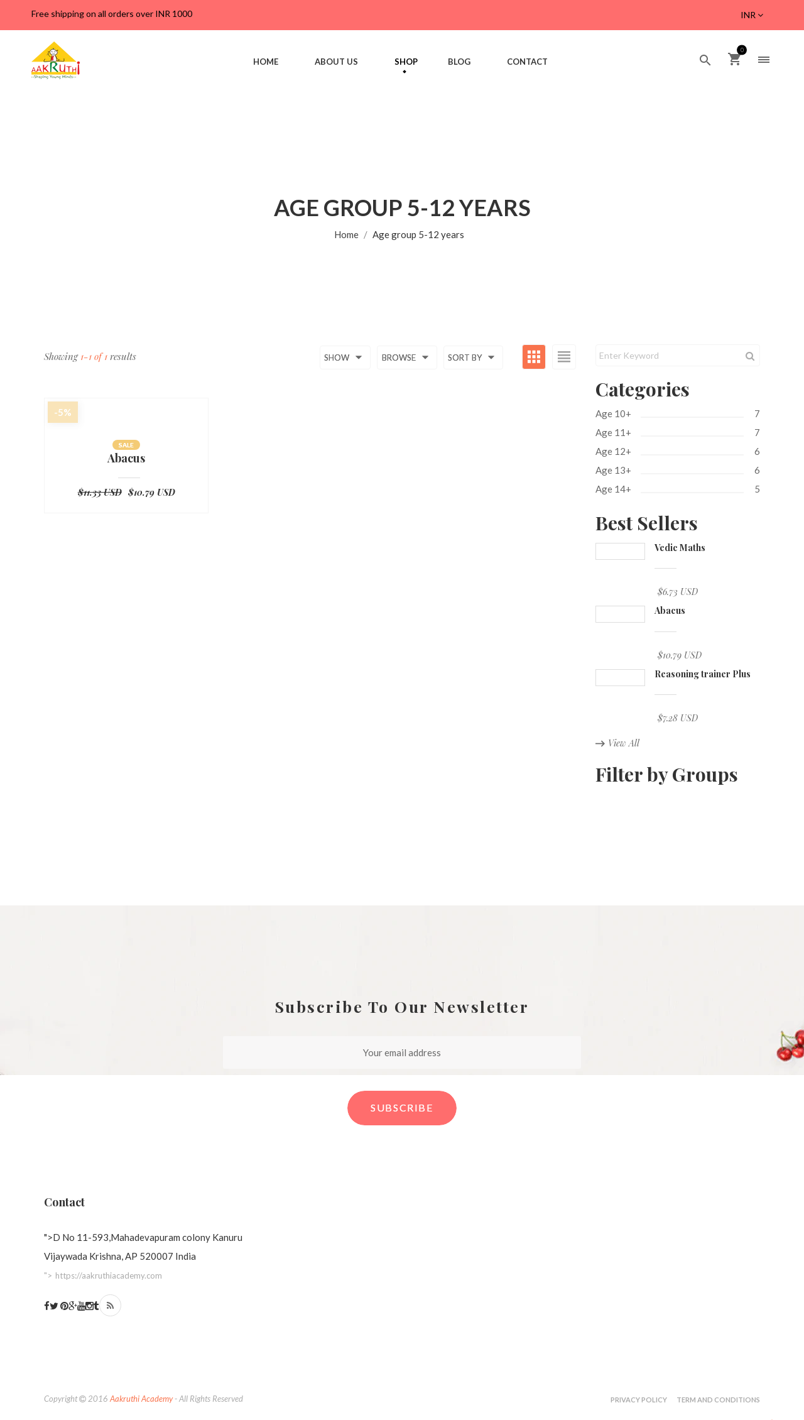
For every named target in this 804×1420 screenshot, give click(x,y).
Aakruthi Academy (141, 1399)
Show (345, 357)
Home (346, 234)
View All (617, 743)
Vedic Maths (680, 548)
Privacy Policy (639, 1399)
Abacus (126, 458)
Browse (407, 357)
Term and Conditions (718, 1399)
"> (103, 1275)
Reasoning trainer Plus (703, 674)
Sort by (473, 357)
